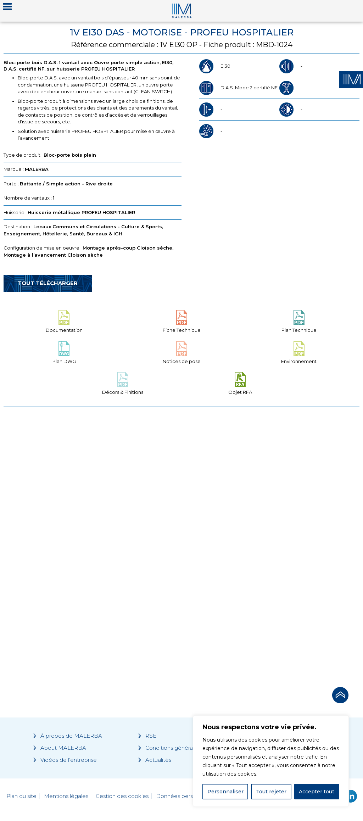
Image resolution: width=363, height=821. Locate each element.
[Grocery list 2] (272, 545)
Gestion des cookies (122, 796)
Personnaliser (225, 791)
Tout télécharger (48, 283)
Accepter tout (316, 791)
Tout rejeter (271, 791)
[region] (271, 761)
